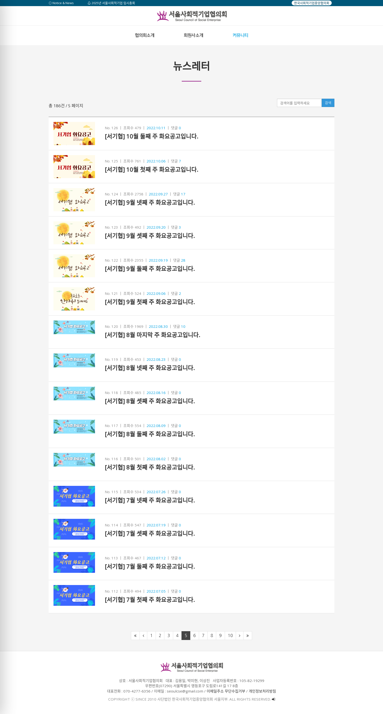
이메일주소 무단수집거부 (226, 691)
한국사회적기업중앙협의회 (311, 3)
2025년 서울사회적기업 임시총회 (111, 3)
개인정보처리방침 (262, 691)
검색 (328, 103)
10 (230, 635)
